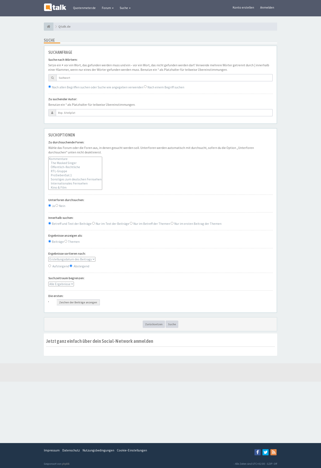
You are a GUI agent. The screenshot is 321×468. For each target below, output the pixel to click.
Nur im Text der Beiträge (112, 224)
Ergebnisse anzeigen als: (65, 235)
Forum (108, 8)
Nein (62, 206)
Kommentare (75, 159)
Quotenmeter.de (84, 8)
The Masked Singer (75, 163)
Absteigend (81, 266)
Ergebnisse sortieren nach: (67, 253)
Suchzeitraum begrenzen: (66, 278)
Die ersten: (55, 296)
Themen (74, 242)
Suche (125, 8)
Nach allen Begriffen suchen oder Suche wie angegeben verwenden (97, 87)
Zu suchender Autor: (62, 99)
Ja (53, 206)
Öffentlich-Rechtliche (75, 167)
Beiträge (58, 242)
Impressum (52, 450)
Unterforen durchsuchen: (66, 200)
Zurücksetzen (154, 324)
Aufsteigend (60, 266)
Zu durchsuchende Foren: (66, 142)
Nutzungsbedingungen (98, 450)
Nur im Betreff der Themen (151, 224)
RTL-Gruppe (75, 171)
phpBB (66, 464)
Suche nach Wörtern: (63, 60)
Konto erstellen (243, 7)
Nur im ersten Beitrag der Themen (198, 224)
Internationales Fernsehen (75, 183)
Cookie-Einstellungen (132, 450)
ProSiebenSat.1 (75, 175)
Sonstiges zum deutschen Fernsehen (75, 179)
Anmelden (267, 7)
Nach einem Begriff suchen (165, 87)
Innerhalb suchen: (60, 218)
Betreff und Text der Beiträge (72, 224)
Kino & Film (75, 188)
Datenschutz (71, 450)
